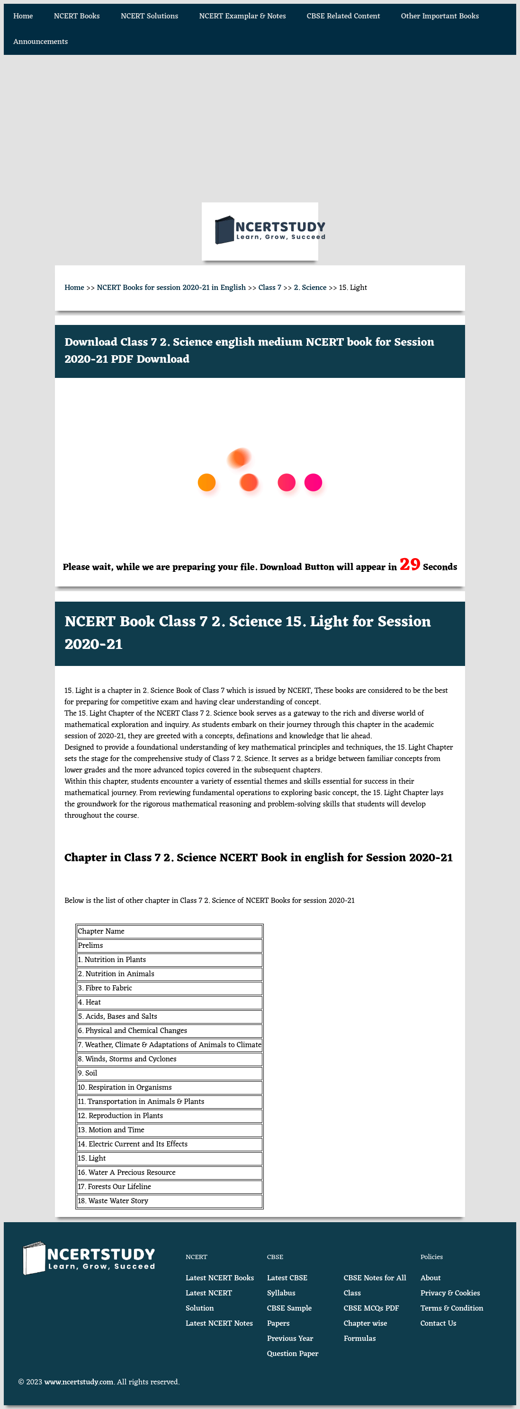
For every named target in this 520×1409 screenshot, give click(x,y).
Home (23, 16)
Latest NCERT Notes (219, 1323)
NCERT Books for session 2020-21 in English (171, 288)
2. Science (310, 288)
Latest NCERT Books (220, 1278)
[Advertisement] (260, 128)
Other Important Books (440, 16)
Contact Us (439, 1323)
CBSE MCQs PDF (371, 1308)
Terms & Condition (452, 1308)
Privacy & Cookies (450, 1293)
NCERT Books (77, 16)
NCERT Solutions (149, 16)
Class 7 (270, 288)
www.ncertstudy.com (79, 1382)
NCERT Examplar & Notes (242, 16)
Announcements (40, 42)
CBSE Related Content (343, 16)
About (431, 1278)
